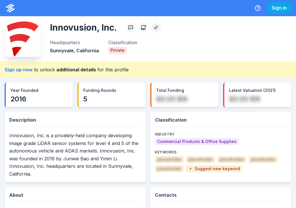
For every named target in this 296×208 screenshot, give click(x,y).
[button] (214, 168)
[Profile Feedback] (130, 27)
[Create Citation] (143, 27)
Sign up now (19, 70)
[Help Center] (258, 8)
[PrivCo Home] (10, 8)
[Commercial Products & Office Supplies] (197, 141)
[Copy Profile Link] (156, 27)
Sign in (279, 8)
